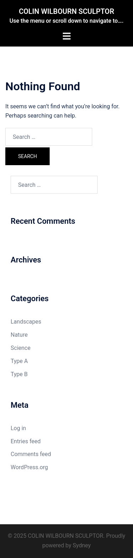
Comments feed (31, 454)
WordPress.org (29, 467)
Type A (19, 361)
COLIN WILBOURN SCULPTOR (66, 11)
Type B (19, 374)
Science (21, 348)
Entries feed (26, 441)
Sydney (82, 545)
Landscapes (26, 321)
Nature (19, 334)
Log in (18, 428)
